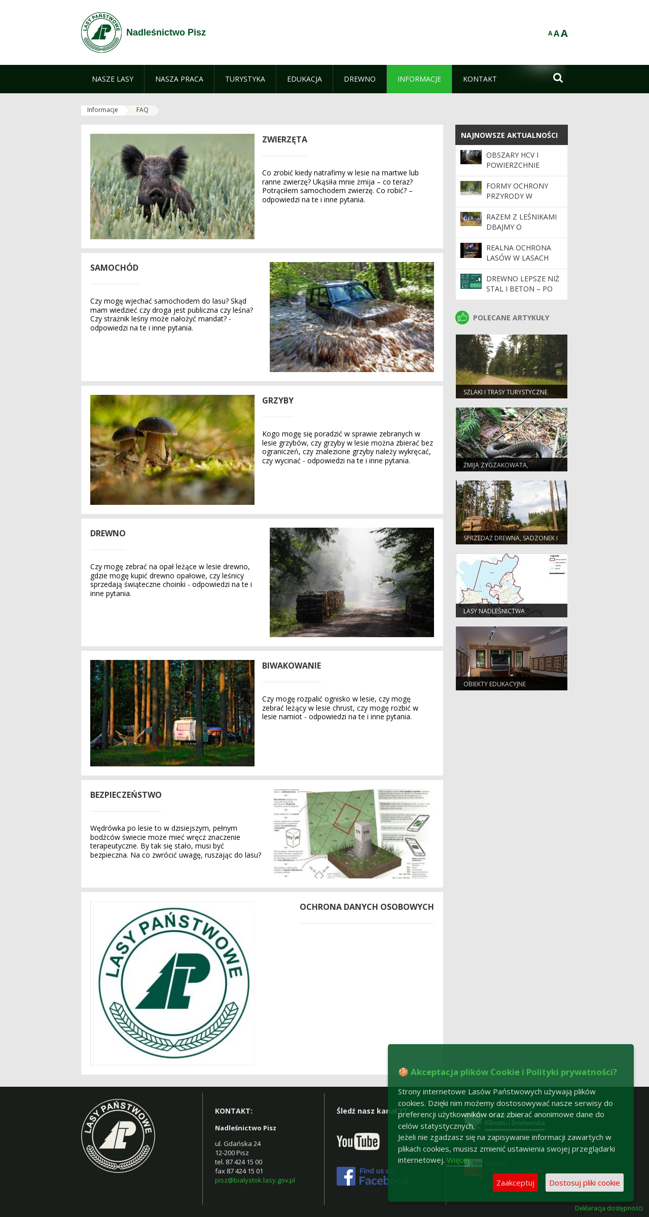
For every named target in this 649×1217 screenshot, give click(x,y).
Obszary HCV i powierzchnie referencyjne (512, 165)
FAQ (142, 109)
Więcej (458, 1160)
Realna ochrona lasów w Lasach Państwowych (518, 258)
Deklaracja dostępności (609, 1208)
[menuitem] (112, 79)
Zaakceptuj (515, 1182)
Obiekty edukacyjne (494, 684)
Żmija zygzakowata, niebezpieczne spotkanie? (503, 469)
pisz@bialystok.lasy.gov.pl (255, 1180)
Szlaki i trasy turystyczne (505, 392)
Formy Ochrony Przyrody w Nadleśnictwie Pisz (523, 196)
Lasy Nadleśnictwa (494, 611)
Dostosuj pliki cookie (584, 1182)
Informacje (102, 109)
